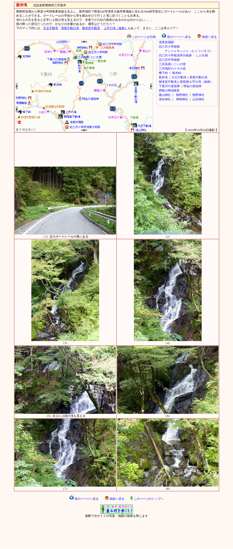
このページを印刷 (141, 37)
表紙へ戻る (207, 37)
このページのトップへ (146, 498)
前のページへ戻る (176, 37)
